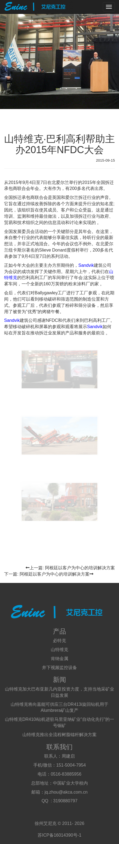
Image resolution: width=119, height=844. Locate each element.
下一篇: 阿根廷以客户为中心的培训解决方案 (48, 574)
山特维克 (59, 649)
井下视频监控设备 (59, 667)
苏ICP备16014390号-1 (59, 835)
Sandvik (86, 265)
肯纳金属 (59, 658)
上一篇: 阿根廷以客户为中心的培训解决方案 (70, 567)
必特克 (59, 640)
